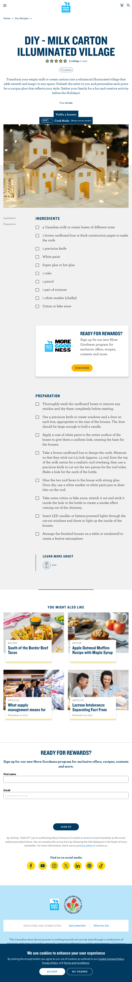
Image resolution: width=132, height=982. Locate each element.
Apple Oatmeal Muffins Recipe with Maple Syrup (92, 650)
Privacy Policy (50, 962)
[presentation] (66, 811)
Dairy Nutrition (77, 925)
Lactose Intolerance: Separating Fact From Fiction (89, 710)
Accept (52, 971)
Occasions (66, 69)
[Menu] (4, 5)
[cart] (122, 5)
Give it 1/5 (47, 61)
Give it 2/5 (52, 61)
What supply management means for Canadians (27, 710)
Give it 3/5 (56, 61)
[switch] (66, 120)
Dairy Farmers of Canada (66, 7)
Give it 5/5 (65, 61)
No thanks (80, 971)
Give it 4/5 (60, 61)
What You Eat (101, 925)
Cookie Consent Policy (111, 959)
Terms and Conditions (76, 962)
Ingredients (9, 218)
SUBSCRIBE (82, 367)
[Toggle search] (128, 5)
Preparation (9, 224)
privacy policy (85, 845)
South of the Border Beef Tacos (28, 650)
